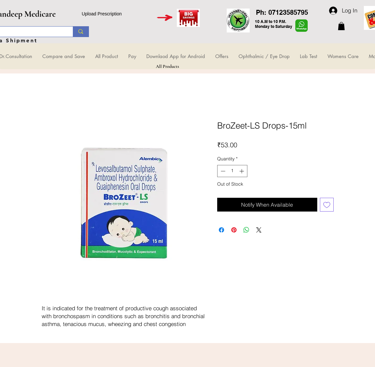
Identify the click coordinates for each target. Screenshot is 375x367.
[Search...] (80, 32)
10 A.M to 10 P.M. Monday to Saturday (273, 24)
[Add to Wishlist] (327, 205)
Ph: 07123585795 (282, 12)
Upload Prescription (102, 13)
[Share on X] (259, 230)
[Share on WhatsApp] (246, 230)
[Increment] (242, 171)
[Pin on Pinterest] (234, 230)
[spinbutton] (232, 171)
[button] (341, 26)
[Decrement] (222, 171)
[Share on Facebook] (221, 230)
